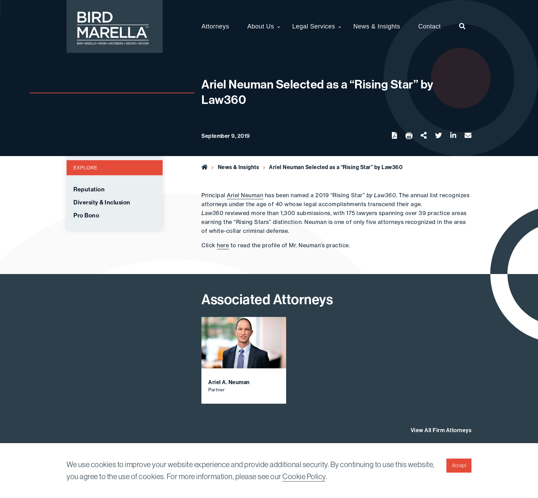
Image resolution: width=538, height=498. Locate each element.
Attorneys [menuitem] (215, 26)
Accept (459, 465)
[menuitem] (462, 26)
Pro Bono (86, 215)
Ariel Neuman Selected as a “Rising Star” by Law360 (335, 167)
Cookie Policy (304, 476)
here (223, 245)
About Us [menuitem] (260, 26)
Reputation (89, 189)
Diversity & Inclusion (101, 202)
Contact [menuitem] (429, 26)
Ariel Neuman (245, 195)
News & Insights (238, 167)
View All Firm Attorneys (441, 430)
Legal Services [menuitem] (313, 26)
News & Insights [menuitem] (376, 26)
